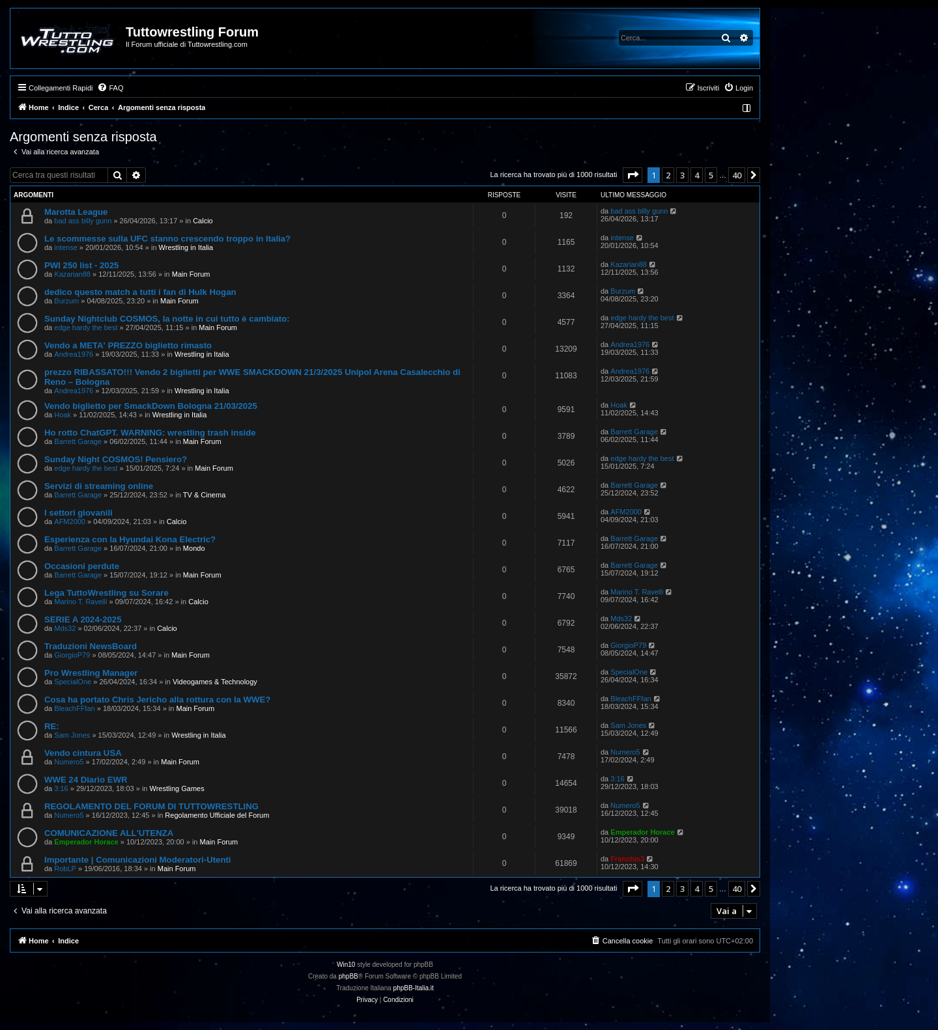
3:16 (61, 788)
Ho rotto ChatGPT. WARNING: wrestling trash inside (150, 433)
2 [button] (668, 175)
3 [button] (682, 175)
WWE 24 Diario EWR (86, 780)
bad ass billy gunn (82, 221)
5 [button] (711, 175)
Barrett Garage (78, 441)
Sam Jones (72, 735)
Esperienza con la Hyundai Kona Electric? (130, 539)
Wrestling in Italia (186, 247)
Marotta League (75, 212)
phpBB (348, 976)
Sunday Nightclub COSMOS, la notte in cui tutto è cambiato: (167, 319)
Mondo (194, 548)
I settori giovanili (78, 513)
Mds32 (65, 628)
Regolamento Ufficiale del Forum (217, 815)
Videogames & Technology (215, 682)
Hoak (62, 415)
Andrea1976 (73, 354)
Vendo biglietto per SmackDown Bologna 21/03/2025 (150, 406)
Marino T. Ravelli (80, 601)
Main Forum (191, 274)
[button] (632, 175)
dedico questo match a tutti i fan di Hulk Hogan (140, 292)
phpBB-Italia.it (413, 988)
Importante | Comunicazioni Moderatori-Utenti (137, 860)
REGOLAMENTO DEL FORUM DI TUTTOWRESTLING (151, 806)
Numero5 (68, 762)
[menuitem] (110, 88)
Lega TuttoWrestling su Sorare (106, 593)
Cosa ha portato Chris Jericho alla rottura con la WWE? (157, 699)
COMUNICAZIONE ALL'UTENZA (108, 833)
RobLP (65, 868)
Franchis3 (627, 859)
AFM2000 (69, 521)
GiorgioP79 (72, 655)
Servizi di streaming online (98, 486)
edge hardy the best (85, 327)
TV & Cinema (204, 495)
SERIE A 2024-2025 (83, 619)
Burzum (66, 301)
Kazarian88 (72, 274)
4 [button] (696, 175)
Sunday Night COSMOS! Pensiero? (115, 459)
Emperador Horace (86, 842)
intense (65, 247)
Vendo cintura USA (83, 753)
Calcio (203, 221)
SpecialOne (72, 682)
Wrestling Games (177, 788)
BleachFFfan (74, 708)
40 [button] (736, 175)
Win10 (346, 964)
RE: (51, 726)
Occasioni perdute (81, 566)
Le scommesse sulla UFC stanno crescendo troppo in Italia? (167, 239)
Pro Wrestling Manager (90, 673)
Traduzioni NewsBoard (90, 646)
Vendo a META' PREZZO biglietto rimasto (128, 345)
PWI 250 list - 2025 (81, 265)
